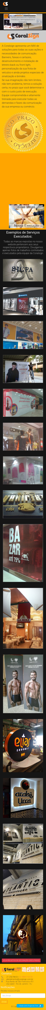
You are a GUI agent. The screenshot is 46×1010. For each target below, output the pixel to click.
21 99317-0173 (25, 977)
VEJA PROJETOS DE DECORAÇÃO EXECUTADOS (21, 960)
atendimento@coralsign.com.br (17, 979)
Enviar (4, 1002)
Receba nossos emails (10, 991)
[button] (6, 21)
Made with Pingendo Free (30, 1006)
